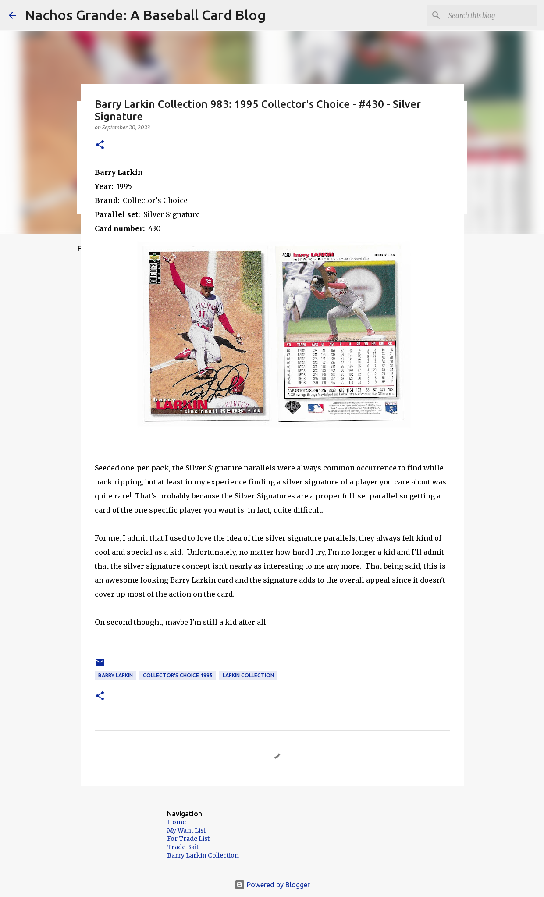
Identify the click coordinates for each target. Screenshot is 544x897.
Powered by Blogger (272, 885)
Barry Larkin (115, 675)
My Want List (186, 830)
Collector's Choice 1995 (178, 675)
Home (176, 822)
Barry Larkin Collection (203, 855)
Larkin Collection (248, 675)
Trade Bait (183, 847)
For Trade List (188, 839)
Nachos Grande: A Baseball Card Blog (145, 15)
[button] (100, 145)
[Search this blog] (491, 15)
